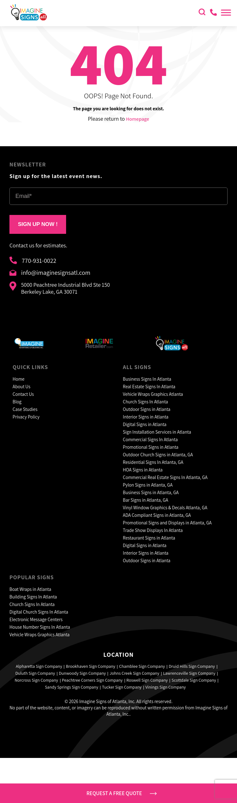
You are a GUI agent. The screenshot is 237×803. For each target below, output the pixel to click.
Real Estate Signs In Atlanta (149, 387)
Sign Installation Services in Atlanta (157, 432)
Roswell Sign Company (147, 680)
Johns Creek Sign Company (134, 673)
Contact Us (23, 394)
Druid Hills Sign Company (192, 666)
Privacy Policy (26, 417)
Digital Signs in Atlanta (144, 424)
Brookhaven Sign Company (90, 666)
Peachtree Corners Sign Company (92, 680)
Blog (17, 402)
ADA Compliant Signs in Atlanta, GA (157, 515)
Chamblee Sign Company (142, 666)
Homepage (137, 119)
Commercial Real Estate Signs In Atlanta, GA (165, 477)
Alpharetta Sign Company (39, 666)
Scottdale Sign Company (194, 680)
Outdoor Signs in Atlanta (146, 409)
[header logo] (28, 19)
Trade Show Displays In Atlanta (153, 530)
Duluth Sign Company (35, 673)
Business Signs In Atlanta (147, 379)
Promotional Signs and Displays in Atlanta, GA (167, 523)
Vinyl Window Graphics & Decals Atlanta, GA (165, 508)
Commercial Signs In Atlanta (150, 439)
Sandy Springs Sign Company (71, 687)
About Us (21, 387)
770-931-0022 (32, 261)
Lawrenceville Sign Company (189, 673)
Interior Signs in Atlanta (145, 417)
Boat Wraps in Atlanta (30, 589)
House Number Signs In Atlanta (39, 627)
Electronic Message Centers (36, 619)
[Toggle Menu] (226, 12)
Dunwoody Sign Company (82, 673)
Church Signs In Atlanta (145, 402)
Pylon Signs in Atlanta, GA (147, 485)
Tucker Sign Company (122, 687)
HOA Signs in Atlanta (142, 470)
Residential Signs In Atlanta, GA (153, 462)
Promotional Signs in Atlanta (150, 447)
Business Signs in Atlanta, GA (150, 492)
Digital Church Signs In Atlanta (38, 612)
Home (19, 379)
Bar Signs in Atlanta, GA (145, 500)
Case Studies (25, 409)
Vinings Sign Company (165, 687)
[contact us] (212, 13)
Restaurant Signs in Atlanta (149, 538)
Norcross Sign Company (36, 680)
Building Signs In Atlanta (33, 597)
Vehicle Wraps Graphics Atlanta (153, 394)
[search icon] (202, 13)
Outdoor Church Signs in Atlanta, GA (158, 455)
